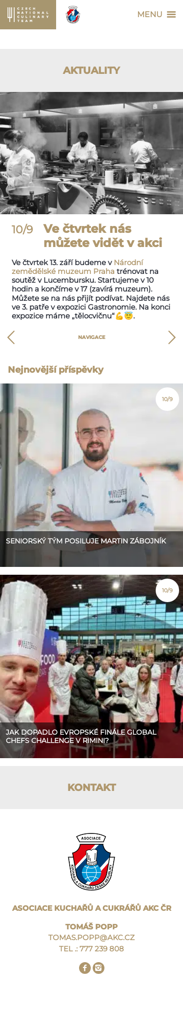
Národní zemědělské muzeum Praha (77, 267)
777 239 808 (102, 948)
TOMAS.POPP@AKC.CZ (91, 937)
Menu (158, 14)
